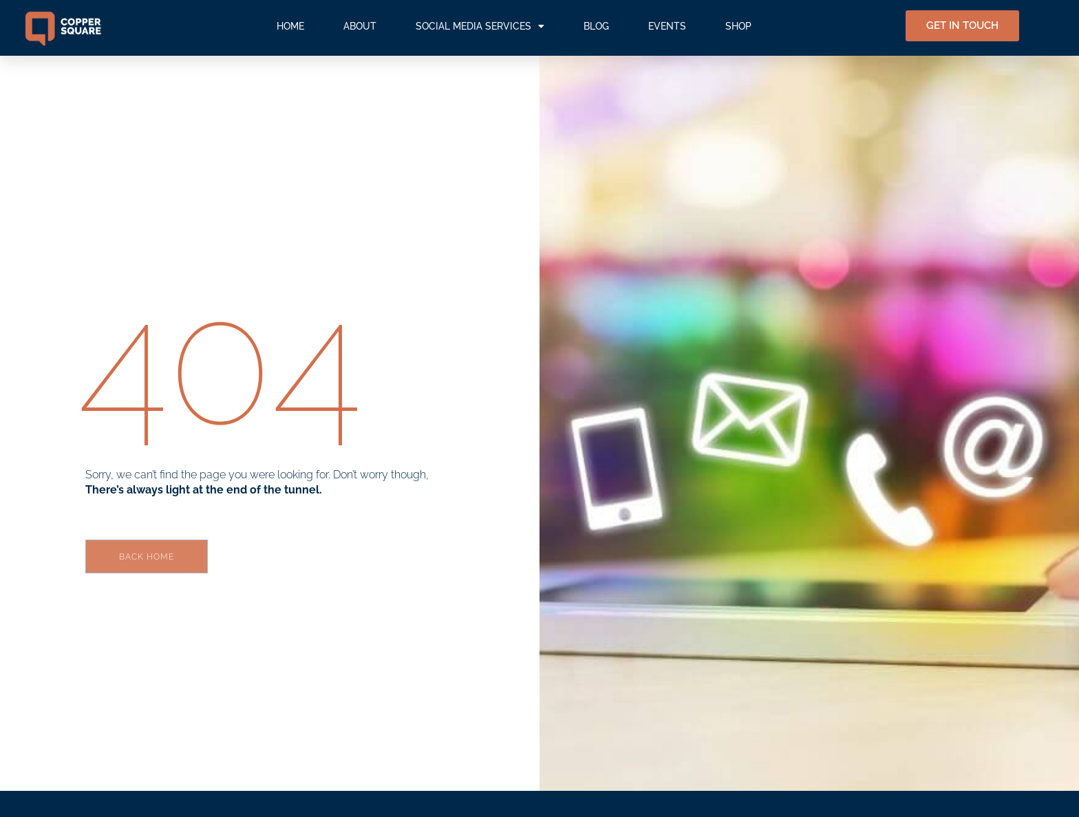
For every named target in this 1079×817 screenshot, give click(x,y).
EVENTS (667, 26)
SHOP (738, 26)
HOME (290, 26)
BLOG (596, 26)
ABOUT (359, 26)
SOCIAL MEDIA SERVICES (480, 26)
